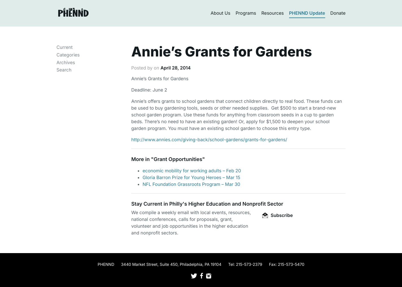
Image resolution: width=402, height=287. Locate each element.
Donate (338, 13)
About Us (220, 13)
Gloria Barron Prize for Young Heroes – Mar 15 (191, 177)
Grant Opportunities (178, 159)
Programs (245, 13)
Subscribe (277, 215)
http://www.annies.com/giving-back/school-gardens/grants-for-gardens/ (209, 139)
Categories (68, 55)
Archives (65, 62)
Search (63, 70)
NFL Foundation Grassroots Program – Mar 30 (191, 184)
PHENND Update (307, 13)
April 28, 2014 (175, 68)
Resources (272, 13)
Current (64, 47)
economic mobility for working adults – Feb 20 (192, 170)
